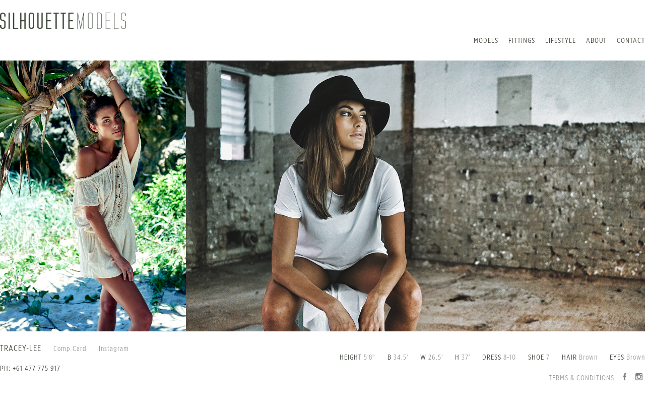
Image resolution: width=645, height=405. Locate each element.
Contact (631, 40)
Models (486, 40)
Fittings (521, 40)
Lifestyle (560, 40)
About (596, 40)
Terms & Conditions (581, 378)
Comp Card (70, 349)
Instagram (114, 349)
